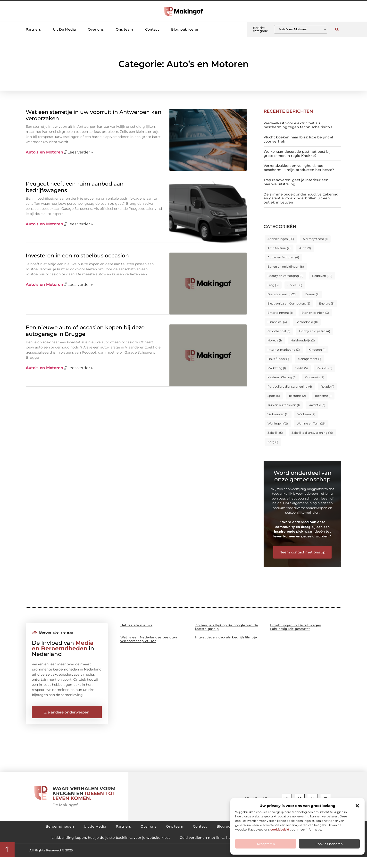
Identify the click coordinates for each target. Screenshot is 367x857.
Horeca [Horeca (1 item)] (274, 340)
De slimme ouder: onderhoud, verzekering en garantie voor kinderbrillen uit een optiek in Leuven (301, 198)
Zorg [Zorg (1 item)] (272, 442)
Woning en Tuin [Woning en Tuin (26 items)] (311, 423)
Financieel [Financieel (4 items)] (277, 322)
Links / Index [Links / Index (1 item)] (278, 359)
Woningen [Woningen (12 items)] (277, 423)
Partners (33, 29)
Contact (152, 29)
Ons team (124, 29)
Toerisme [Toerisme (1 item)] (323, 396)
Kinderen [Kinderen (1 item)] (317, 349)
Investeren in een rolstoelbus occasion (77, 255)
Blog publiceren (185, 29)
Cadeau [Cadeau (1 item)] (294, 285)
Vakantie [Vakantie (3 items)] (317, 405)
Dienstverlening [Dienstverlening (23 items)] (282, 294)
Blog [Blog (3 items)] (273, 285)
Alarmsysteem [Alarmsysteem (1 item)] (315, 239)
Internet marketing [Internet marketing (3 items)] (283, 349)
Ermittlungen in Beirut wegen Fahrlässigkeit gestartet (295, 627)
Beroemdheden (60, 826)
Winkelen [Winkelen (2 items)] (306, 414)
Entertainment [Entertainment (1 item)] (280, 312)
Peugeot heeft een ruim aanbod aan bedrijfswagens (75, 186)
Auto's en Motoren (44, 152)
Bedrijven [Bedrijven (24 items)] (322, 276)
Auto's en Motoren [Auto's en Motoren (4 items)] (283, 257)
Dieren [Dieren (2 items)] (312, 294)
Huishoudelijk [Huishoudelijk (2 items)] (303, 340)
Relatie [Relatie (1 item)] (327, 386)
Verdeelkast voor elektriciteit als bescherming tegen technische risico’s (298, 125)
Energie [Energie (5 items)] (326, 303)
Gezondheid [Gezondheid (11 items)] (307, 322)
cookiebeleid (279, 829)
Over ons (96, 29)
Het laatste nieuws (136, 625)
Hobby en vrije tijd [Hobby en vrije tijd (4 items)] (314, 331)
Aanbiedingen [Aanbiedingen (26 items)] (280, 239)
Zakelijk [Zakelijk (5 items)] (275, 432)
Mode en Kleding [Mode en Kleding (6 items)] (281, 377)
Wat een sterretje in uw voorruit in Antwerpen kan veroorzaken (93, 115)
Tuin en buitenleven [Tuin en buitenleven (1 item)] (283, 405)
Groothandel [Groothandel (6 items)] (278, 331)
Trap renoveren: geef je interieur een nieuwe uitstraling (296, 182)
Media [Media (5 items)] (301, 368)
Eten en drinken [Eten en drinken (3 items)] (315, 312)
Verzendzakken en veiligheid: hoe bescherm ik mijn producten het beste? (299, 167)
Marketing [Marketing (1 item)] (276, 368)
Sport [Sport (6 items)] (273, 396)
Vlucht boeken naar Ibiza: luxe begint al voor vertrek (298, 139)
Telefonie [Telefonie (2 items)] (297, 396)
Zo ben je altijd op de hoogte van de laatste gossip (226, 627)
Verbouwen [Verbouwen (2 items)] (278, 414)
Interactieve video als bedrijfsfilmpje (226, 637)
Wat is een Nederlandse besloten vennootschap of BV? (148, 639)
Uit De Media (64, 29)
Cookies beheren (329, 844)
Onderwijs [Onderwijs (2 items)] (314, 377)
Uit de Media (95, 826)
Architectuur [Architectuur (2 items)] (279, 248)
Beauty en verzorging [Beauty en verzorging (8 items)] (285, 276)
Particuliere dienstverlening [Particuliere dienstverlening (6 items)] (289, 386)
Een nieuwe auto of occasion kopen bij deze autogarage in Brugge (85, 330)
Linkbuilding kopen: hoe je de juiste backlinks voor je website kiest (110, 837)
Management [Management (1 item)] (309, 359)
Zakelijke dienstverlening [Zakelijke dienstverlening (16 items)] (312, 432)
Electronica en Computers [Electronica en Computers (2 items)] (288, 303)
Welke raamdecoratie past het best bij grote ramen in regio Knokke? (297, 153)
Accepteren (266, 844)
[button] (357, 805)
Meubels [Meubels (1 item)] (324, 368)
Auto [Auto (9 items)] (305, 248)
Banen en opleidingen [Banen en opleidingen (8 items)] (285, 266)
